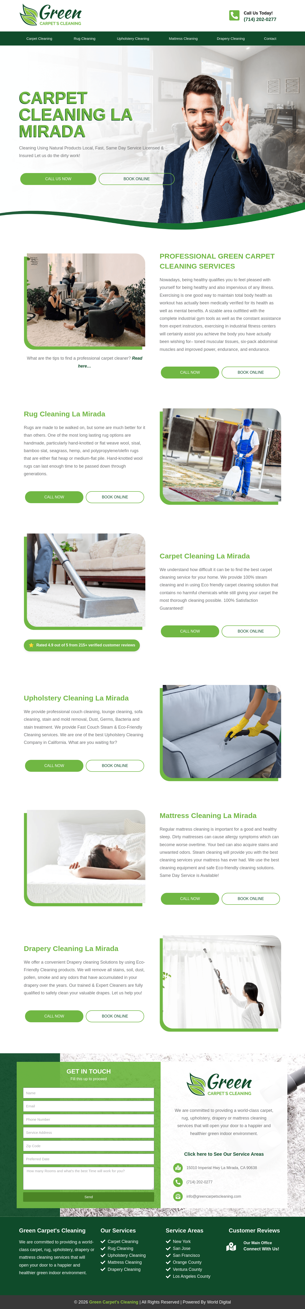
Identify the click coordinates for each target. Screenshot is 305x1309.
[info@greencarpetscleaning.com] (178, 1196)
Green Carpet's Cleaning (113, 1302)
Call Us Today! (259, 13)
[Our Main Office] (231, 1246)
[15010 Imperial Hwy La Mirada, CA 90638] (178, 1168)
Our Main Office (258, 1243)
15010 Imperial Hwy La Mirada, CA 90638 (221, 1168)
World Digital (219, 1302)
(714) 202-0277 (260, 19)
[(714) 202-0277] (178, 1182)
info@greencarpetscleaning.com (213, 1196)
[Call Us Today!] (234, 16)
